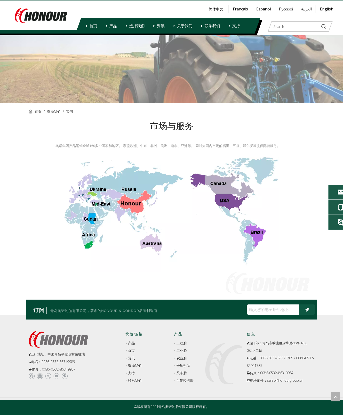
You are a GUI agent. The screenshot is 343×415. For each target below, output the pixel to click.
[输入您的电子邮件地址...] (272, 309)
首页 (93, 25)
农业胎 (181, 358)
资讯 (161, 25)
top (335, 396)
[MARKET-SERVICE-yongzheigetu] (171, 214)
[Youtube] (56, 376)
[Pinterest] (65, 376)
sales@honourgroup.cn (285, 380)
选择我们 (137, 25)
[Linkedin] (40, 376)
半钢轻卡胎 (184, 380)
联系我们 (212, 25)
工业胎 (181, 350)
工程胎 (181, 343)
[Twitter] (48, 376)
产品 (113, 25)
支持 (236, 25)
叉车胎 (181, 373)
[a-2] (171, 69)
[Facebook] (32, 376)
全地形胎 (183, 365)
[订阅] (307, 309)
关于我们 (184, 25)
